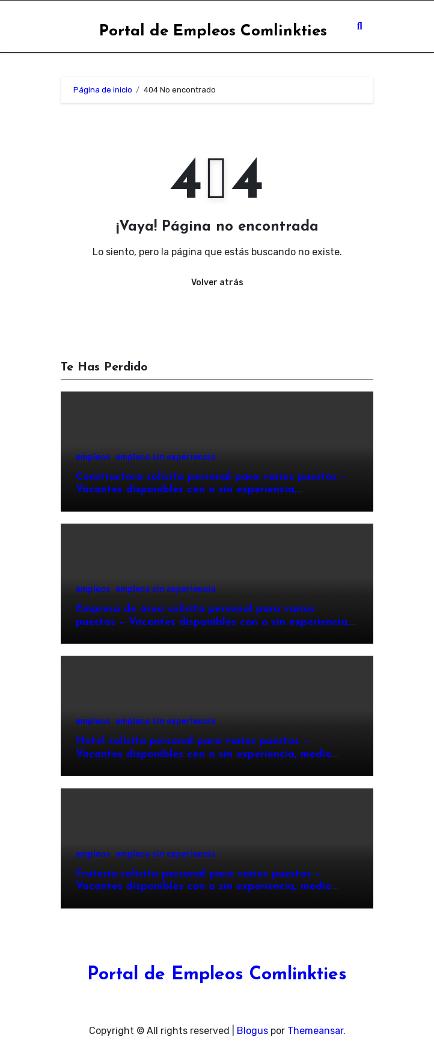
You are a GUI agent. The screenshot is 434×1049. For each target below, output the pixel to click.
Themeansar (315, 1030)
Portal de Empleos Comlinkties (213, 31)
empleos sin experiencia (165, 457)
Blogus (252, 1030)
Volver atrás (217, 282)
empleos (93, 457)
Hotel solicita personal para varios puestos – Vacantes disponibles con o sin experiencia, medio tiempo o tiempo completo (204, 754)
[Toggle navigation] (70, 26)
